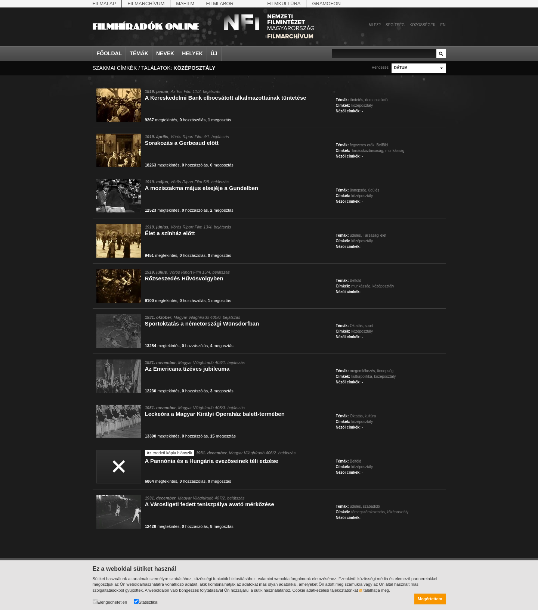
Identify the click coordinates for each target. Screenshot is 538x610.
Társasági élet (374, 235)
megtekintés (161, 120)
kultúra (370, 416)
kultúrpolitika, (362, 376)
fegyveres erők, (362, 145)
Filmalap (104, 3)
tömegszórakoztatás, (368, 512)
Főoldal (109, 53)
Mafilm (185, 3)
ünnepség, (358, 190)
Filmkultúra (283, 3)
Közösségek (422, 25)
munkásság (394, 151)
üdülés (373, 190)
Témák (139, 53)
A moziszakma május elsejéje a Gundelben (202, 188)
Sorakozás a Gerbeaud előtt (182, 143)
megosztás (219, 120)
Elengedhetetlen (110, 601)
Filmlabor (220, 3)
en (443, 25)
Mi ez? (375, 25)
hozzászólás (192, 120)
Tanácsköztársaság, (367, 151)
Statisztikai (146, 601)
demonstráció (376, 100)
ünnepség (385, 371)
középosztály (362, 105)
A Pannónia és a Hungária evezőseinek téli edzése (211, 461)
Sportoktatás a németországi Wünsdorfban (202, 323)
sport (369, 326)
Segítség (395, 25)
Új (214, 53)
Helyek (192, 53)
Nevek (165, 53)
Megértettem (430, 599)
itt (360, 590)
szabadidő (371, 506)
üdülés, (356, 235)
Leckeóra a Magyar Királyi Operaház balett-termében (215, 414)
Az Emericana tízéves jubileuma (187, 368)
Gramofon (326, 3)
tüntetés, (357, 100)
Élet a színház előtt (170, 233)
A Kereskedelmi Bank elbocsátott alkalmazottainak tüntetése (225, 97)
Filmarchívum (145, 3)
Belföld (382, 145)
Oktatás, (357, 326)
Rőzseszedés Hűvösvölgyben (184, 278)
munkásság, (361, 286)
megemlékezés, (363, 371)
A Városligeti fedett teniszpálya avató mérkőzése (209, 504)
